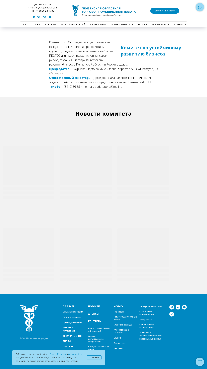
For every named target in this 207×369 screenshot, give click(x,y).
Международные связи (150, 306)
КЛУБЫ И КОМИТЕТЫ (122, 24)
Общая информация (73, 311)
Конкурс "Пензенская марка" (98, 348)
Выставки (118, 348)
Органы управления (72, 322)
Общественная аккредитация (146, 326)
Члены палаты (160, 24)
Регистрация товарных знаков (125, 318)
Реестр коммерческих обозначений (99, 330)
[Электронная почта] (50, 18)
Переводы (119, 311)
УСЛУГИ (119, 306)
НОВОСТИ (50, 24)
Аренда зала (145, 319)
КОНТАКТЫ (180, 24)
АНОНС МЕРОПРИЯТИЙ (73, 24)
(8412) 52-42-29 (42, 4)
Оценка (117, 337)
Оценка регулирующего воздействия (96, 339)
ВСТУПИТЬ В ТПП (72, 336)
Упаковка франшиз (123, 324)
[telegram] (33, 18)
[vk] (39, 18)
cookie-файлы (75, 354)
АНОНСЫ (93, 313)
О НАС (24, 24)
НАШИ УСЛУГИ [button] (98, 24)
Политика (144, 332)
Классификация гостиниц (121, 331)
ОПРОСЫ (142, 24)
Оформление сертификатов (146, 313)
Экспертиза (119, 343)
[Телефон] (44, 18)
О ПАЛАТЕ (68, 306)
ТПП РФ (36, 24)
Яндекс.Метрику (58, 354)
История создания (72, 317)
